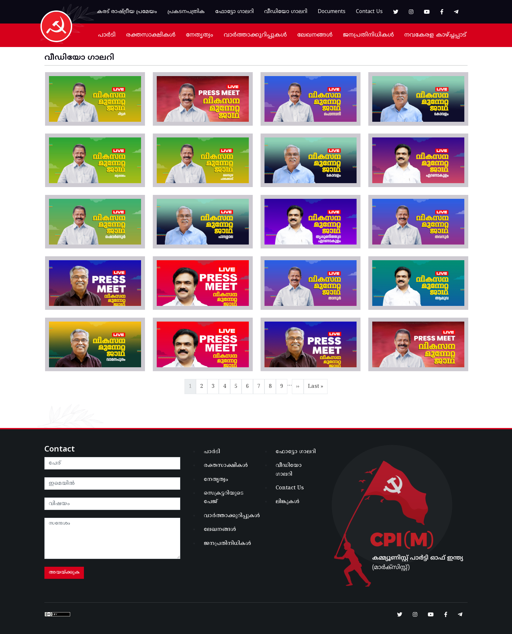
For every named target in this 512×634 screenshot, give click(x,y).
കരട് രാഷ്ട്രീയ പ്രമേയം (127, 11)
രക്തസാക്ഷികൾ (150, 35)
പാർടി (107, 35)
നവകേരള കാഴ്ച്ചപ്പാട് (435, 35)
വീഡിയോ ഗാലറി (285, 11)
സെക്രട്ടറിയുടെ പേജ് (224, 497)
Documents (331, 11)
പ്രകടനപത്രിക (186, 11)
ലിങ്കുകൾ (287, 502)
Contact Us (369, 11)
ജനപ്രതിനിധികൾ (368, 35)
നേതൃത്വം (199, 35)
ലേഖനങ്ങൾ (314, 35)
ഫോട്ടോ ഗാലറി (234, 11)
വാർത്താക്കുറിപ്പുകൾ (255, 35)
